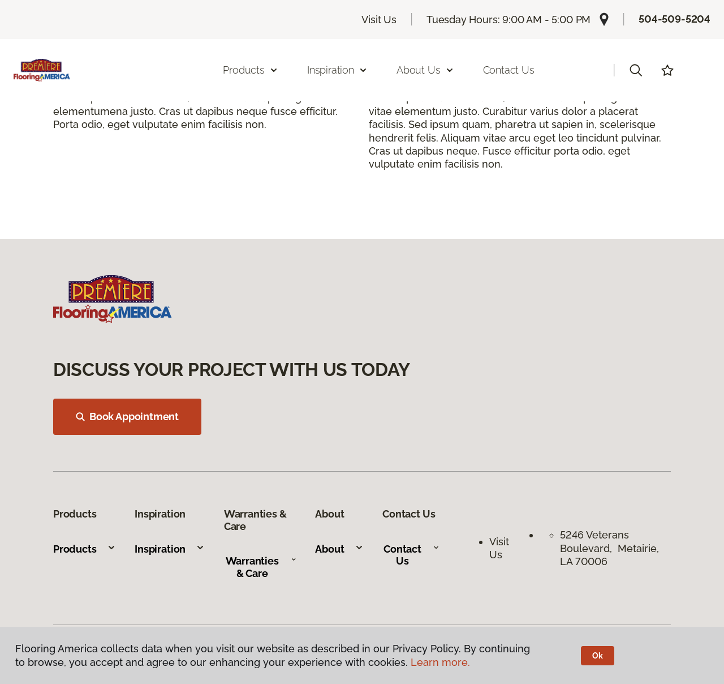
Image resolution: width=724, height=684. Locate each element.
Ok (597, 655)
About (339, 549)
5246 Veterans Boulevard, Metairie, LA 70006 (609, 548)
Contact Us (509, 70)
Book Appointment (127, 416)
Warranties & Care (261, 567)
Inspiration (170, 549)
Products (84, 549)
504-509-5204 (674, 19)
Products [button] (250, 70)
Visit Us (379, 19)
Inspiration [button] (337, 70)
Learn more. (440, 662)
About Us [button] (425, 70)
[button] (635, 70)
